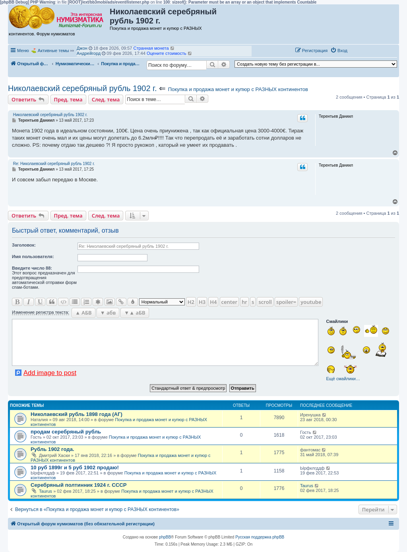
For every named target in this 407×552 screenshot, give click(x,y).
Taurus (45, 491)
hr (244, 301)
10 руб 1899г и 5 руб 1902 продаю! (75, 467)
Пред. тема (68, 99)
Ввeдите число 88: (32, 268)
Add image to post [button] (49, 372)
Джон (82, 48)
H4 (213, 301)
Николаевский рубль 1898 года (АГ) (76, 414)
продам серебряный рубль (66, 432)
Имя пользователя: (33, 256)
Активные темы (53, 50)
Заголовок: (24, 245)
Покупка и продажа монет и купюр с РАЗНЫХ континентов (238, 89)
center (229, 301)
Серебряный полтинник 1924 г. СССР (79, 485)
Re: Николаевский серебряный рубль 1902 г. (54, 163)
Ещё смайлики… (343, 378)
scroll (265, 301)
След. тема (106, 99)
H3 (202, 301)
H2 (191, 301)
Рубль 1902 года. (52, 449)
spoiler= (286, 301)
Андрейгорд (89, 53)
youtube (310, 301)
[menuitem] (338, 50)
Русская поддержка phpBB (259, 537)
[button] (358, 50)
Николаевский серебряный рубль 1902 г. (82, 88)
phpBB (165, 537)
